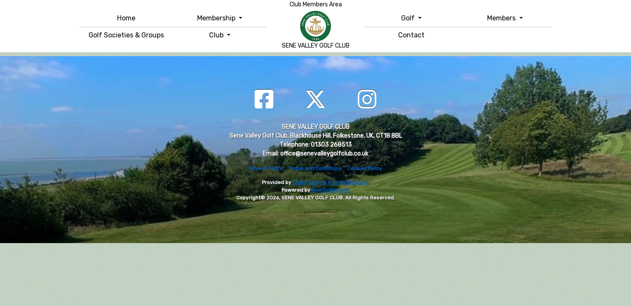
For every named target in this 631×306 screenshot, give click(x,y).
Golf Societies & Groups (126, 35)
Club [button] (217, 35)
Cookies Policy (364, 168)
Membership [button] (217, 18)
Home (126, 18)
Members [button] (502, 18)
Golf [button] (408, 18)
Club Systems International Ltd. (331, 182)
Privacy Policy (266, 168)
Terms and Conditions (315, 168)
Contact (411, 35)
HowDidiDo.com (331, 190)
